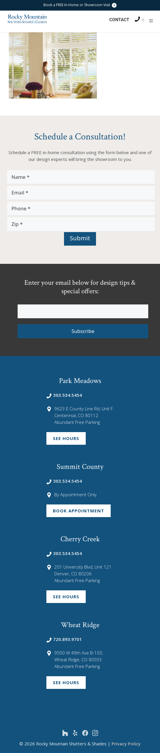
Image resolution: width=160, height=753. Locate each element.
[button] (151, 20)
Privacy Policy (126, 744)
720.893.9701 (64, 639)
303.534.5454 (64, 395)
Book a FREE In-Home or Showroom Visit (80, 4)
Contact (119, 19)
